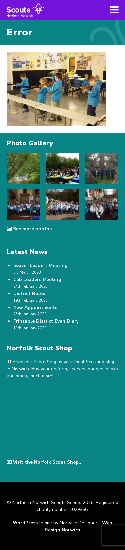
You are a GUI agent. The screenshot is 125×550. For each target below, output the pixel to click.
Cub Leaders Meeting (37, 279)
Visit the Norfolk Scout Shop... (45, 462)
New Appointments (35, 307)
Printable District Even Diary (45, 321)
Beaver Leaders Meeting (40, 265)
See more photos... (31, 229)
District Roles (29, 293)
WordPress (25, 523)
